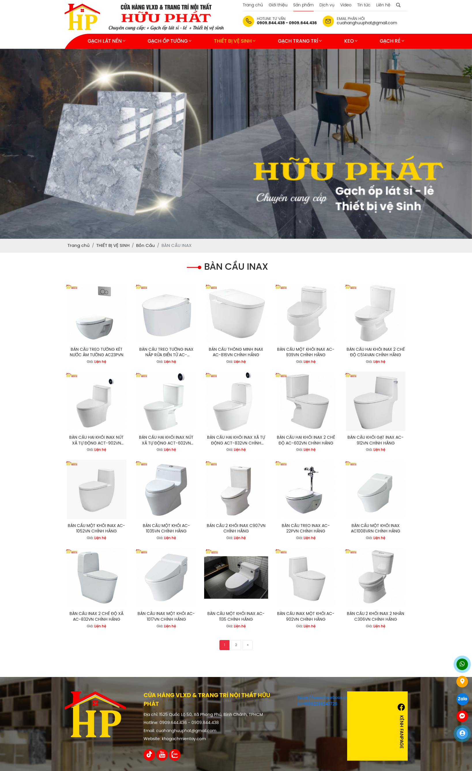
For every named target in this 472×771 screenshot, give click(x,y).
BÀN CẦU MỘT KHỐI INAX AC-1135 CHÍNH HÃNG (236, 617)
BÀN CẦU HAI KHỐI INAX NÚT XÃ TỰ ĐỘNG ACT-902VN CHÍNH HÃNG (96, 441)
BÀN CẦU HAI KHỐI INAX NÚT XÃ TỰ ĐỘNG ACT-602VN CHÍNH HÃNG (166, 441)
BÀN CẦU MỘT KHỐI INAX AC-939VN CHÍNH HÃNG (305, 353)
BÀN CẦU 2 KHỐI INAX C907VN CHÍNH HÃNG (236, 529)
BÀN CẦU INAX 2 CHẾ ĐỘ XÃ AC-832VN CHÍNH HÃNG (96, 617)
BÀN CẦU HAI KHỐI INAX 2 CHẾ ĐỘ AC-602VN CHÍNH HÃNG (306, 441)
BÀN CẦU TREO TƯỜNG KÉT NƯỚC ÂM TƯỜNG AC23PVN (96, 353)
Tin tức (364, 5)
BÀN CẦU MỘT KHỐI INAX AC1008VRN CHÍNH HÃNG (375, 529)
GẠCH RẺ (392, 41)
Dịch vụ (326, 5)
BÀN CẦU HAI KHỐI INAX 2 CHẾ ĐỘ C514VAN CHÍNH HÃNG (376, 353)
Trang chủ (253, 5)
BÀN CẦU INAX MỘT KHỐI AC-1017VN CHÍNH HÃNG (166, 617)
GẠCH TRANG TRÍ (300, 41)
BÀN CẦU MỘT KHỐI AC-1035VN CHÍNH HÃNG (166, 529)
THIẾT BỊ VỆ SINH (234, 41)
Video (345, 5)
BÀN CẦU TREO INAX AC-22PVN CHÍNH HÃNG (306, 529)
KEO (351, 41)
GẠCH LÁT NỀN (106, 41)
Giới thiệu (278, 5)
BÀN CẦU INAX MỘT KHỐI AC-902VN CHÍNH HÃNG (305, 617)
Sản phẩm (303, 5)
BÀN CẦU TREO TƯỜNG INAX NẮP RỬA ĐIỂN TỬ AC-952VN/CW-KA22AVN (166, 353)
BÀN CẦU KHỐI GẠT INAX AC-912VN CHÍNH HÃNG (375, 441)
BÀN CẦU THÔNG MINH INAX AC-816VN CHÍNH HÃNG (236, 353)
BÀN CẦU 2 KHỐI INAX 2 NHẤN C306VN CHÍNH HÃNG (375, 617)
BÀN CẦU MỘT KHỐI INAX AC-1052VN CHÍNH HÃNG (96, 529)
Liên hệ (383, 5)
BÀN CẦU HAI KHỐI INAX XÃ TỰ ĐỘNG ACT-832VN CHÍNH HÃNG (236, 441)
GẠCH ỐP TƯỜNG (169, 41)
